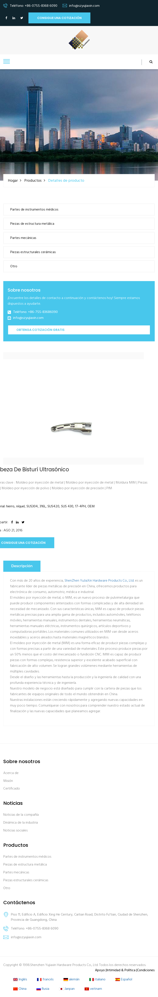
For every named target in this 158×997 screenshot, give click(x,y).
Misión (8, 780)
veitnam (93, 988)
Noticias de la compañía (21, 814)
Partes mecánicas (23, 238)
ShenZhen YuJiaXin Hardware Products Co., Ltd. (99, 580)
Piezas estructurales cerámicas (33, 252)
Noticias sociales (15, 830)
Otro (13, 266)
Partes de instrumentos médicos (34, 210)
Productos (33, 180)
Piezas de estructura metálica (32, 224)
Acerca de (11, 773)
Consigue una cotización (59, 18)
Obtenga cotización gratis (40, 329)
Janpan (67, 988)
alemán (71, 979)
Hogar (13, 180)
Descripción (22, 566)
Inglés (20, 979)
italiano (97, 979)
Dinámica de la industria (20, 822)
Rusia (42, 988)
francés (45, 979)
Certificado (11, 788)
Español (123, 979)
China (19, 988)
